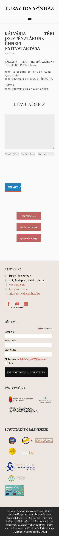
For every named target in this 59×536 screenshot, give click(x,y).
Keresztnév (10, 340)
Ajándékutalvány (29, 238)
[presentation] (18, 168)
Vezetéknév (10, 350)
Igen (11, 363)
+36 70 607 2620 (18, 289)
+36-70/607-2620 (13, 528)
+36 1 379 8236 (17, 284)
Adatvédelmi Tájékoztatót (33, 359)
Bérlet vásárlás (28, 227)
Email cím (10, 332)
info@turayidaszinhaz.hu (24, 293)
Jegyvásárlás (29, 215)
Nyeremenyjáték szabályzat (25, 524)
